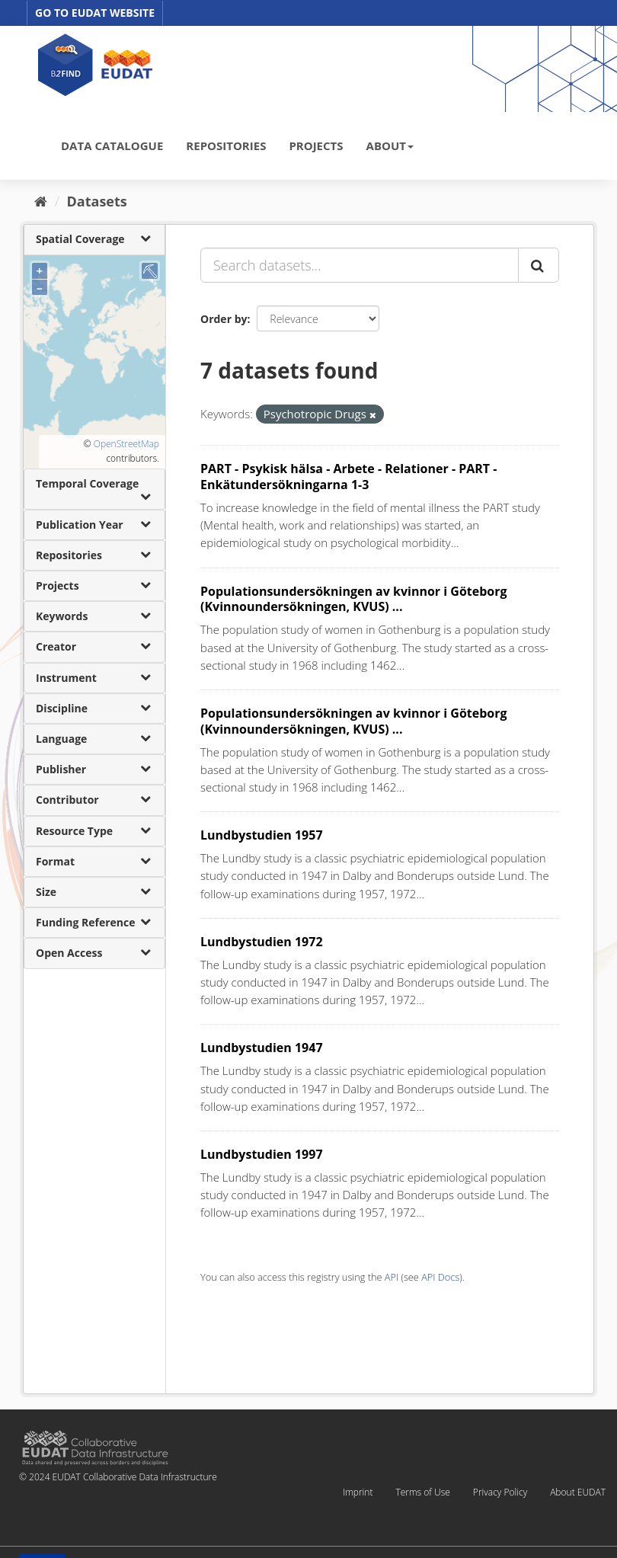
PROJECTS (316, 145)
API (391, 1277)
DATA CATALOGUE (112, 145)
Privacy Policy (500, 1492)
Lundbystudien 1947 (261, 1047)
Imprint (357, 1492)
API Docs (440, 1277)
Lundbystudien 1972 (261, 941)
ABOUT (390, 145)
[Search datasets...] (359, 265)
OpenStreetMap (126, 443)
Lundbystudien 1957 (261, 835)
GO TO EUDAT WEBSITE (95, 12)
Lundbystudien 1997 (261, 1154)
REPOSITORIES (226, 145)
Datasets (97, 201)
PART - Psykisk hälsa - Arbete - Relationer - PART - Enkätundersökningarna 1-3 (348, 476)
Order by (223, 319)
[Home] (40, 201)
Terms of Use (422, 1492)
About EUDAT (578, 1492)
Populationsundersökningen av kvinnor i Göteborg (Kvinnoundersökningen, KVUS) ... (353, 599)
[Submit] (538, 265)
